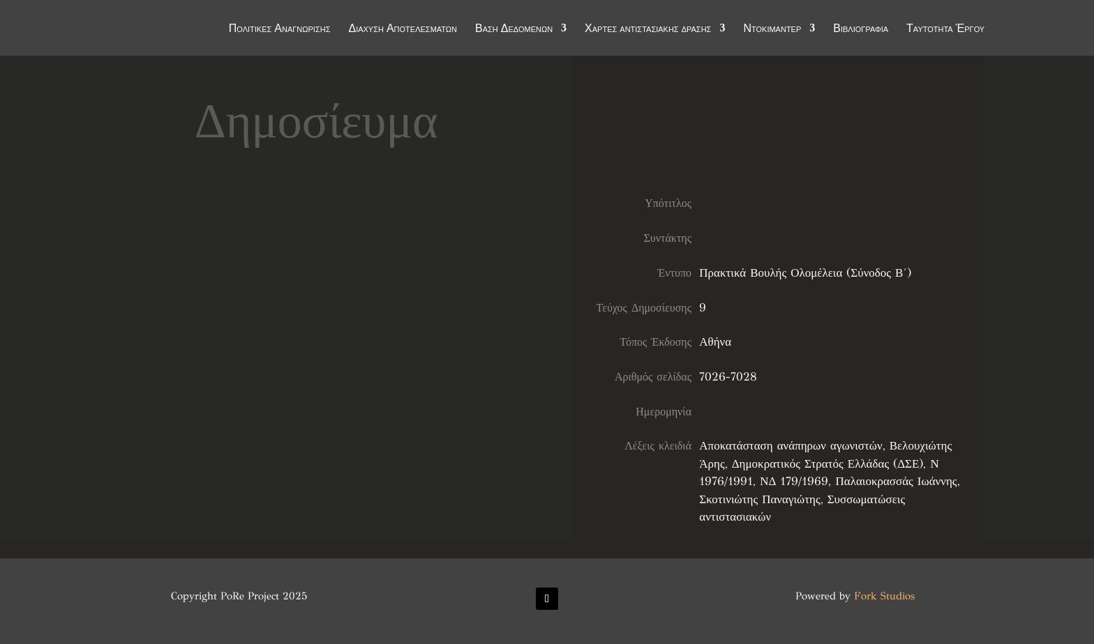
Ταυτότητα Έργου (945, 29)
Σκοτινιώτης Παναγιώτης (759, 499)
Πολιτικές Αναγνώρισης (280, 29)
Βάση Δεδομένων (514, 29)
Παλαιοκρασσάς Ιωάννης (896, 481)
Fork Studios (884, 596)
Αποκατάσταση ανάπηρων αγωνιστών (790, 445)
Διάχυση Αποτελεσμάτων (402, 29)
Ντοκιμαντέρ (772, 29)
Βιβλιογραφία (860, 29)
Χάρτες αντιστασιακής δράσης (648, 29)
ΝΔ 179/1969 (794, 481)
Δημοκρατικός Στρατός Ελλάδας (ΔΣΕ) (828, 464)
